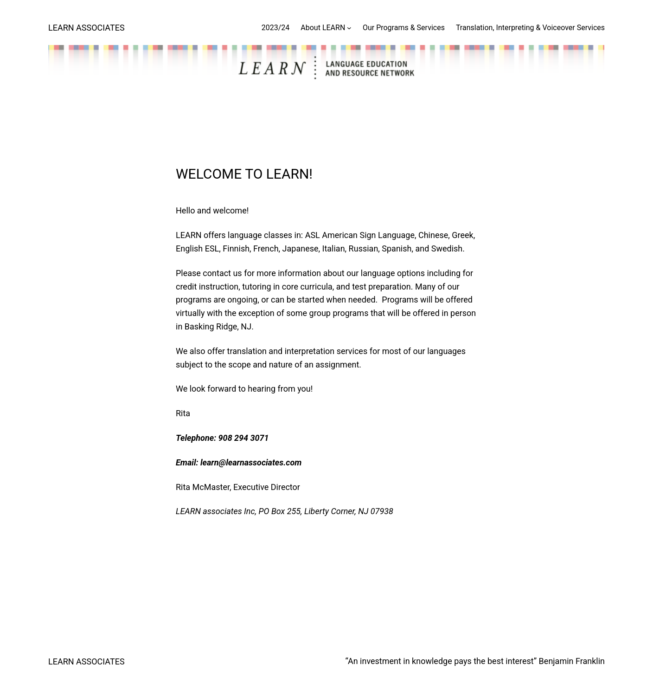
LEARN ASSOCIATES (86, 27)
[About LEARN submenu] (349, 28)
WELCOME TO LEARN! (244, 174)
